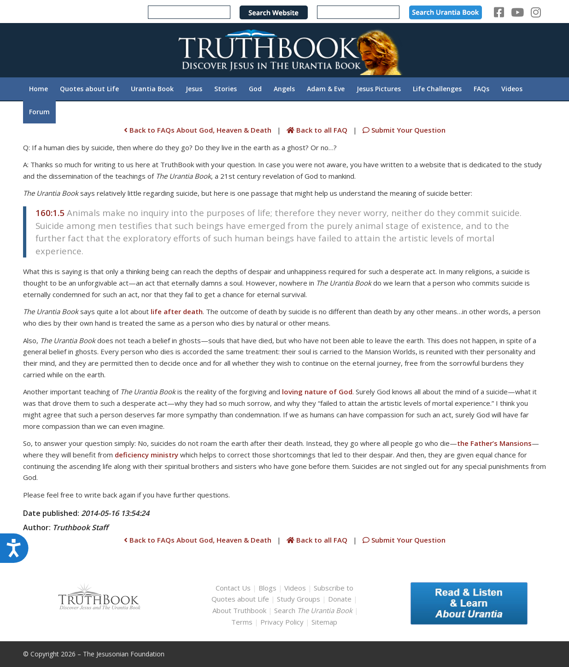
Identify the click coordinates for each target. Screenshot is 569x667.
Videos (295, 587)
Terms (241, 621)
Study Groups (299, 598)
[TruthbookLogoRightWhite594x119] (285, 50)
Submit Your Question (403, 130)
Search (314, 610)
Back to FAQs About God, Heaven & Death (197, 130)
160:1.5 (50, 212)
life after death (177, 311)
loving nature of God (317, 391)
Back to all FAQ (318, 130)
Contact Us (233, 587)
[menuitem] (38, 88)
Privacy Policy (282, 621)
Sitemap (324, 621)
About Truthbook (239, 610)
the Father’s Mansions (494, 443)
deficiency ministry (146, 454)
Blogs (267, 587)
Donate (340, 598)
